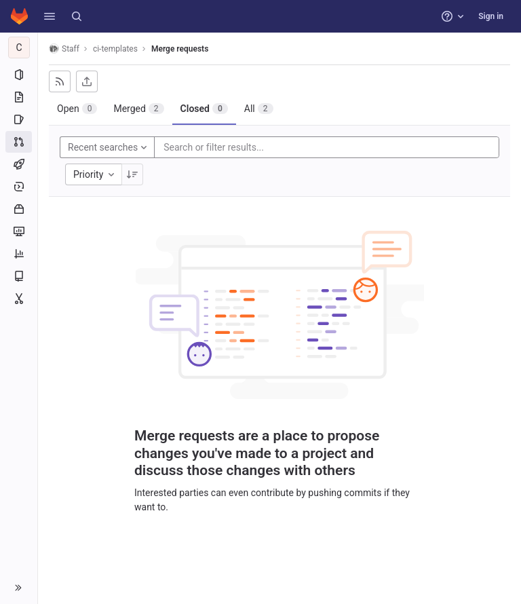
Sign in (490, 16)
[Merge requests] (18, 142)
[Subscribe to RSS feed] (60, 81)
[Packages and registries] (18, 209)
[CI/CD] (18, 164)
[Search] (77, 16)
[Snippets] (18, 298)
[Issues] (18, 119)
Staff (64, 48)
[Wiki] (18, 276)
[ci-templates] (19, 47)
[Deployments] (18, 186)
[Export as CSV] (87, 81)
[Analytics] (18, 254)
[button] (49, 16)
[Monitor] (18, 231)
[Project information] (18, 75)
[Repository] (18, 97)
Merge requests (179, 49)
